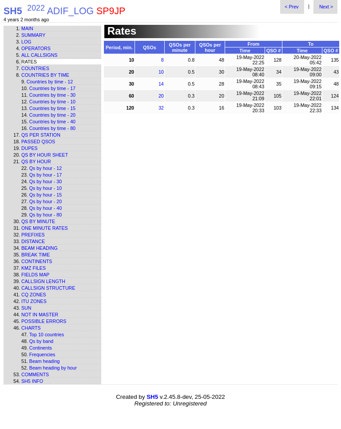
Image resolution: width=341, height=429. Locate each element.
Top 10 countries (46, 334)
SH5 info (32, 381)
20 (161, 95)
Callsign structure (48, 288)
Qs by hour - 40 (45, 208)
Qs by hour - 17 (45, 174)
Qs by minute (38, 221)
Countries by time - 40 (52, 121)
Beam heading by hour (53, 367)
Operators (36, 48)
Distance (33, 241)
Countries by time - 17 (52, 88)
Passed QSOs (38, 141)
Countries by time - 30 (52, 95)
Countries (35, 68)
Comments (35, 374)
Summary (33, 35)
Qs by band (41, 341)
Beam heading (39, 248)
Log (26, 41)
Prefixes (33, 234)
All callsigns (39, 55)
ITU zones (34, 301)
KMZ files (33, 268)
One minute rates (44, 228)
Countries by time (45, 75)
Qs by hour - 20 (45, 201)
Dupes (29, 148)
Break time (35, 254)
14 (161, 84)
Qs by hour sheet (44, 154)
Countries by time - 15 (52, 108)
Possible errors (43, 321)
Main (27, 28)
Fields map (35, 274)
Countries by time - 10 (52, 101)
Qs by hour (36, 161)
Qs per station (40, 135)
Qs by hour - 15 (45, 194)
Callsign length (43, 281)
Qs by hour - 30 (45, 181)
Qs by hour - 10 (45, 188)
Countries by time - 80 (52, 128)
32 (161, 107)
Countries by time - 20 (52, 115)
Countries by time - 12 (50, 81)
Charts (31, 328)
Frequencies (42, 354)
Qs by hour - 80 (45, 214)
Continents (36, 261)
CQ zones (33, 294)
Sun (26, 308)
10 (161, 72)
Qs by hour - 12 (45, 168)
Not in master (39, 314)
